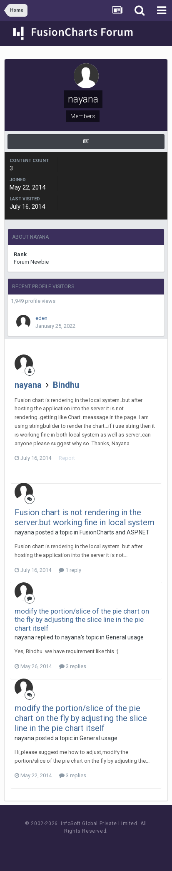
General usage (125, 637)
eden (41, 318)
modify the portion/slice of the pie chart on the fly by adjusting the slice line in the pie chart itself (82, 619)
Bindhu (66, 385)
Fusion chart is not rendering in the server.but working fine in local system (85, 517)
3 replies (72, 666)
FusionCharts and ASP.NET (115, 532)
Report (67, 458)
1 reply (70, 570)
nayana (28, 385)
